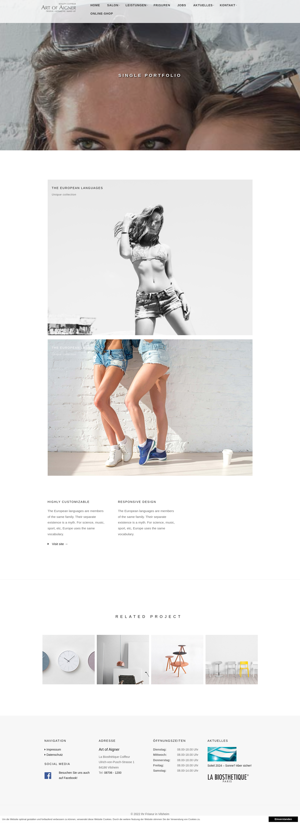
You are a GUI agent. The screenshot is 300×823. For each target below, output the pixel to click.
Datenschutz (55, 754)
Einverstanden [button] (283, 819)
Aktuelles (203, 5)
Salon (113, 5)
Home (95, 5)
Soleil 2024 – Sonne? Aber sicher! (230, 765)
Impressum (54, 749)
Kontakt (227, 5)
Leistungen (136, 5)
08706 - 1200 (112, 772)
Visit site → (60, 544)
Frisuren (162, 5)
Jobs (181, 5)
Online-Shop (102, 13)
